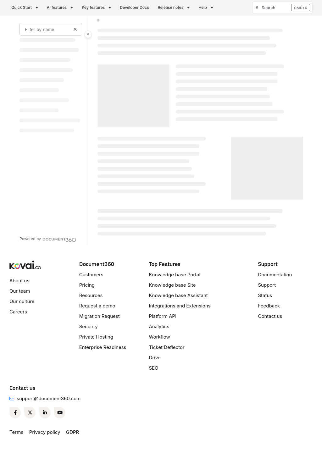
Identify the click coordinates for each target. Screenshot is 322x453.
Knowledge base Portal (174, 275)
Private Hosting (96, 337)
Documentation (275, 275)
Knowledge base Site (172, 285)
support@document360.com (48, 398)
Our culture (21, 301)
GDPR (72, 432)
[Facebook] (15, 412)
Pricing (87, 285)
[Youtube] (59, 412)
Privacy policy (44, 432)
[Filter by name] (50, 29)
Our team (19, 291)
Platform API (162, 316)
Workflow (159, 337)
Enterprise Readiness (102, 347)
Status (265, 295)
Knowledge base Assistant (178, 295)
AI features (57, 7)
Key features (93, 7)
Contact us (270, 316)
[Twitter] (30, 412)
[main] (200, 130)
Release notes (170, 7)
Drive (154, 358)
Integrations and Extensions (179, 306)
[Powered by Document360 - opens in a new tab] (47, 239)
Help (202, 7)
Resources (91, 295)
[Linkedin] (45, 412)
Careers (18, 312)
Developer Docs (134, 7)
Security (88, 326)
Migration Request (99, 316)
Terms (16, 432)
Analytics (159, 326)
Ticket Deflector (166, 347)
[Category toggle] (88, 34)
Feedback (269, 306)
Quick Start (21, 7)
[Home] (98, 20)
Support (267, 285)
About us (19, 281)
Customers (91, 275)
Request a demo (97, 306)
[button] (282, 7)
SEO (153, 368)
